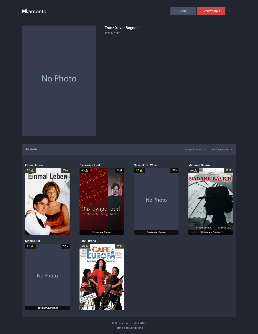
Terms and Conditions (129, 327)
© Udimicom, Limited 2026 (129, 323)
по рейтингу (193, 149)
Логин (183, 11)
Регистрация (211, 11)
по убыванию (219, 149)
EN (231, 11)
